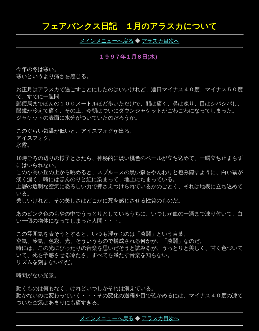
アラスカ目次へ (160, 41)
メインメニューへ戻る (107, 41)
